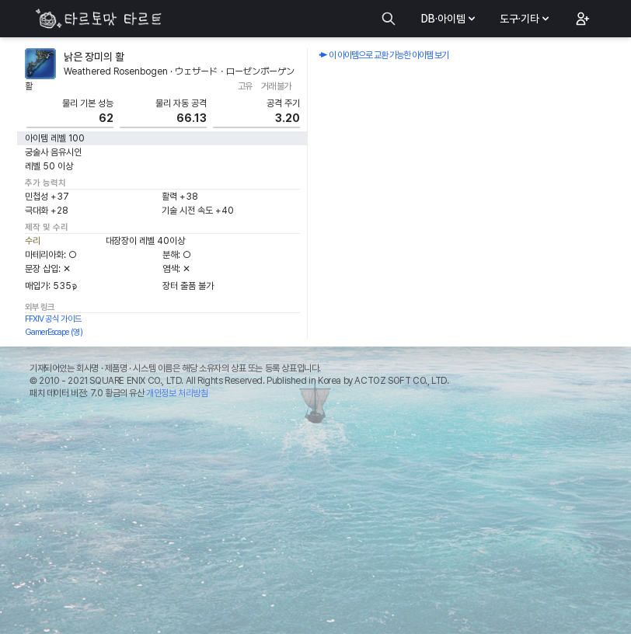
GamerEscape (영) (53, 332)
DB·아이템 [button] (449, 18)
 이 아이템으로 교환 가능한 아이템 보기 (383, 55)
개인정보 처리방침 (176, 393)
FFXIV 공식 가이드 (53, 319)
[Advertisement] (315, 520)
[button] (581, 18)
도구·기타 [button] (526, 18)
